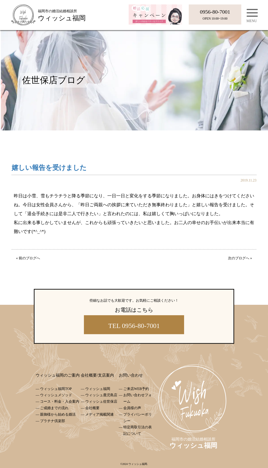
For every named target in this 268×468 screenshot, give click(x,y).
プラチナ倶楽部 (52, 421)
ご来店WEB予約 (136, 389)
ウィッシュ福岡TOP (56, 389)
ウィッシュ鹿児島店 (101, 395)
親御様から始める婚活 (58, 414)
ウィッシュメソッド (56, 395)
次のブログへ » (240, 258)
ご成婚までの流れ (54, 408)
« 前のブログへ (28, 258)
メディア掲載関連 (99, 414)
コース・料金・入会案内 (59, 401)
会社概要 (92, 408)
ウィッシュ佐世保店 (101, 401)
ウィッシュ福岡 (97, 389)
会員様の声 (132, 408)
